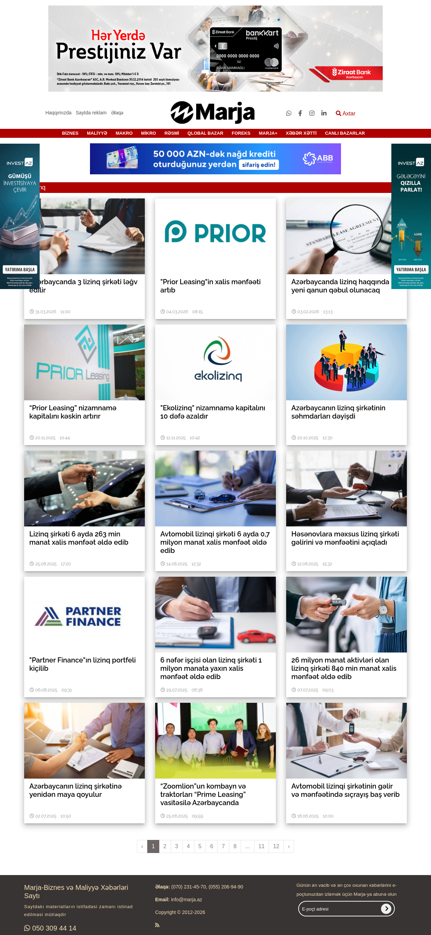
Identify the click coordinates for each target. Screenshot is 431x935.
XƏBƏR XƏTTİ (301, 133)
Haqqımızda (58, 112)
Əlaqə (117, 112)
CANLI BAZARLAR (345, 133)
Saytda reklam (91, 112)
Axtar (345, 113)
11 (262, 846)
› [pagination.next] (289, 846)
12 (276, 846)
